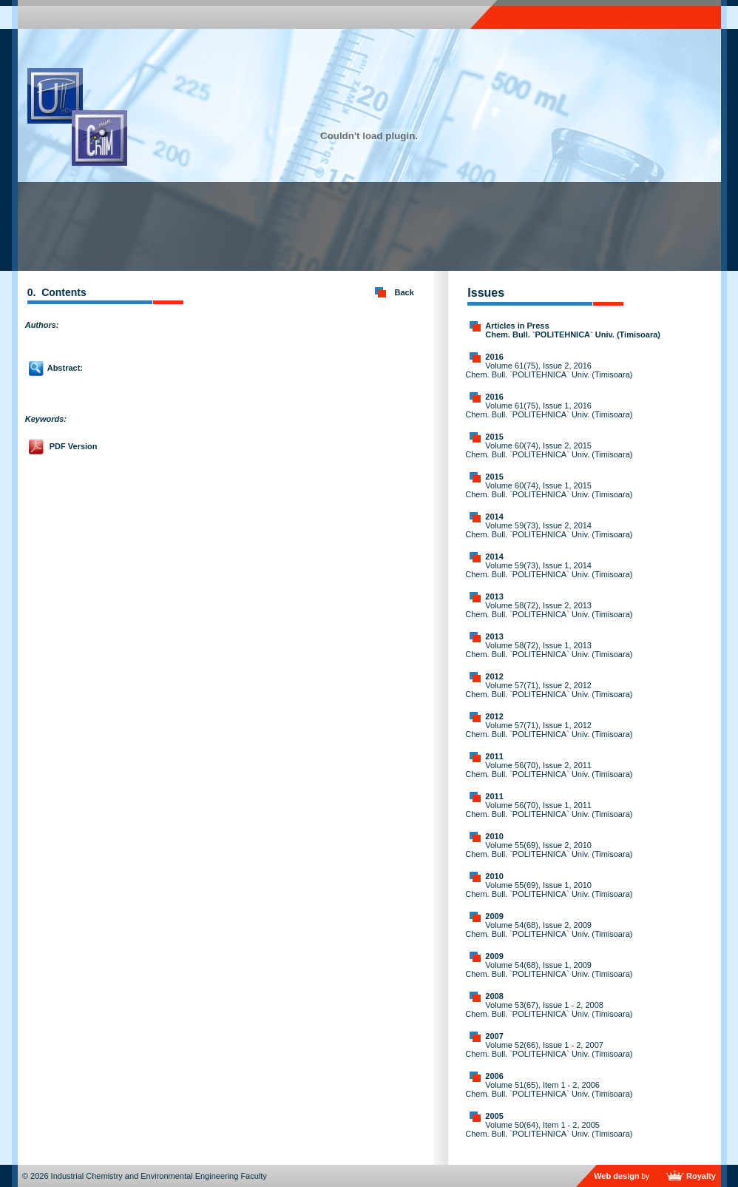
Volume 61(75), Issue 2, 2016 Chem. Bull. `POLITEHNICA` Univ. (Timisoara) (548, 370)
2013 (494, 596)
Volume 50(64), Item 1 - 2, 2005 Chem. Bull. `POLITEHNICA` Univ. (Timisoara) (548, 1129)
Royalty (701, 1175)
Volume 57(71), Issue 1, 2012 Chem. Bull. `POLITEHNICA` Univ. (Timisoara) (548, 730)
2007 (494, 1036)
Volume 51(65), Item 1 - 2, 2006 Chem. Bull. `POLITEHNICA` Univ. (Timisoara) (548, 1089)
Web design (617, 1175)
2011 (494, 756)
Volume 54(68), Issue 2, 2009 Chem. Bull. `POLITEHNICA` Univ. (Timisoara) (548, 929)
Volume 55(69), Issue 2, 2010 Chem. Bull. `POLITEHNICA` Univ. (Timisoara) (548, 849)
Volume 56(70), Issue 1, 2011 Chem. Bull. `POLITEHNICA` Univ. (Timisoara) (548, 809)
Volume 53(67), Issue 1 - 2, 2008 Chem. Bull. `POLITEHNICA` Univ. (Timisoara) (548, 1009)
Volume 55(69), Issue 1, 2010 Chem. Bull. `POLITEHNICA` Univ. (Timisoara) (548, 889)
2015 (494, 436)
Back (404, 292)
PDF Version (74, 446)
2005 (494, 1116)
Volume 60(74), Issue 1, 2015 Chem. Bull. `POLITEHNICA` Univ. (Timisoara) (548, 490)
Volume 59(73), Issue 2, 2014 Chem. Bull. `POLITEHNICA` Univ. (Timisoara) (548, 530)
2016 (494, 356)
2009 (494, 916)
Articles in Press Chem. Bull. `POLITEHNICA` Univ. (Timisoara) (572, 330)
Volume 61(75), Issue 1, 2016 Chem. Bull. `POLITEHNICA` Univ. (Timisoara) (548, 410)
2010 (494, 836)
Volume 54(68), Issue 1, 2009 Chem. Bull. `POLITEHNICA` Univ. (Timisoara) (548, 969)
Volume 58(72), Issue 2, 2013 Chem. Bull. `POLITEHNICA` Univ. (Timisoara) (548, 610)
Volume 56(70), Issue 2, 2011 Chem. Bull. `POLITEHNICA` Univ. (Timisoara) (548, 770)
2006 (494, 1076)
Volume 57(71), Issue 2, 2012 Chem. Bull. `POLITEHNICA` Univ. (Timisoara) (548, 690)
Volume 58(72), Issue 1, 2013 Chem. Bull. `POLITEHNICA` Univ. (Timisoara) (548, 650)
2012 (494, 676)
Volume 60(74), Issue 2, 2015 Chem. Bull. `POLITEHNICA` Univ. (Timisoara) (548, 450)
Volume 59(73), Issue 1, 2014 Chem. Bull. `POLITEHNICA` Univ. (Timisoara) (548, 570)
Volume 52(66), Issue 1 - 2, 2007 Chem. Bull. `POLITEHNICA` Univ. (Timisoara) (548, 1049)
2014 (494, 516)
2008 (494, 996)
